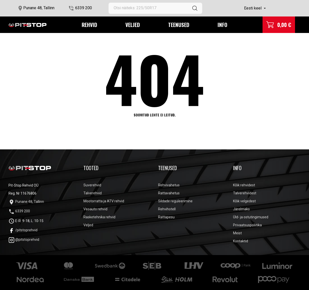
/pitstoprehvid (22, 230)
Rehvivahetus (169, 185)
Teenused (178, 24)
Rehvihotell (167, 209)
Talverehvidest (244, 193)
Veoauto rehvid (95, 209)
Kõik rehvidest (244, 185)
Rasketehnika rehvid (99, 217)
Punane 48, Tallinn (38, 7)
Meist (237, 233)
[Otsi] (155, 8)
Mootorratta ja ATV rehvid (103, 201)
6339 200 (83, 7)
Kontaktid (240, 241)
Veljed (132, 24)
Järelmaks (241, 209)
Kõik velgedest (244, 201)
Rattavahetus (169, 193)
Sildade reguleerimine (175, 201)
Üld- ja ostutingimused (250, 217)
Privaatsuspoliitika (247, 225)
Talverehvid (92, 193)
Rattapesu (166, 217)
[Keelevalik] (255, 8)
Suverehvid (92, 185)
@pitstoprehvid (23, 240)
